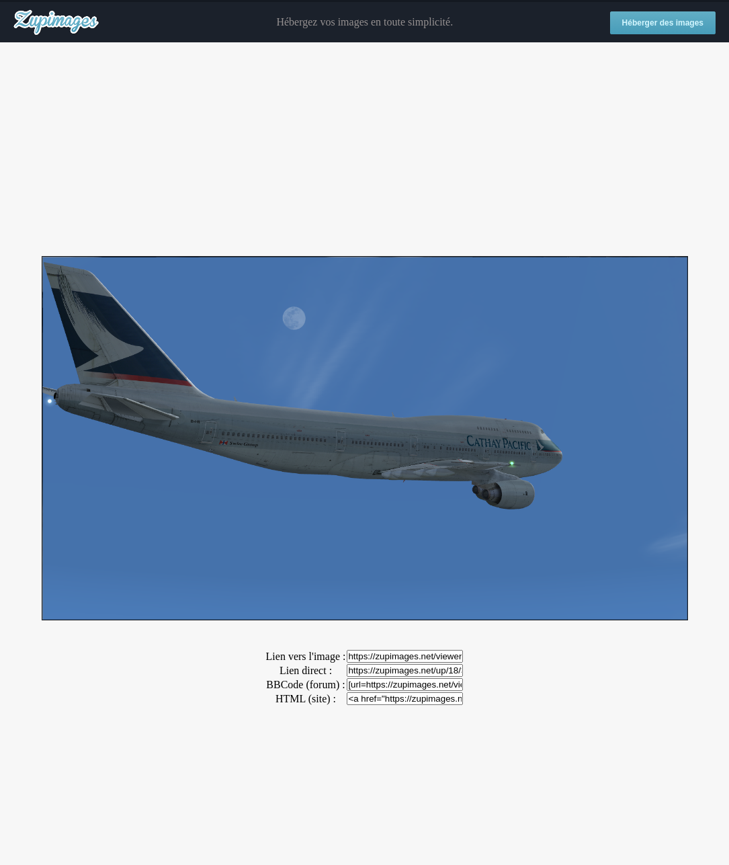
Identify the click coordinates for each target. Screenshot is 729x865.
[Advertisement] (364, 150)
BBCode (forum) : (305, 684)
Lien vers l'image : (306, 656)
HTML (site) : (305, 698)
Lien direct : (306, 670)
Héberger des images (662, 23)
